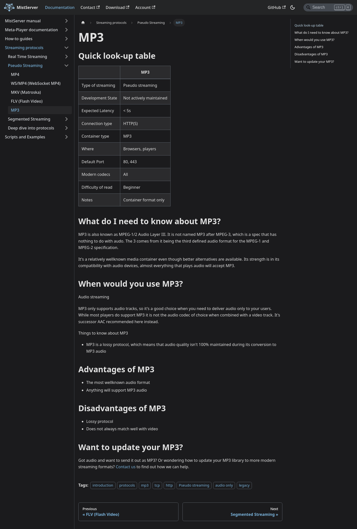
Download (117, 7)
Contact (90, 7)
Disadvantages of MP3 (311, 54)
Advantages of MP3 (309, 47)
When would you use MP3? (314, 39)
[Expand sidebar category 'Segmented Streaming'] (66, 119)
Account (145, 7)
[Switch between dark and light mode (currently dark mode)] (293, 7)
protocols (127, 485)
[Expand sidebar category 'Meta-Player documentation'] (66, 30)
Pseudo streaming (194, 485)
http (169, 485)
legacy (244, 485)
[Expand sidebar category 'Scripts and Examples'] (66, 137)
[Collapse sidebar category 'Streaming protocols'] (66, 48)
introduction (102, 485)
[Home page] (83, 23)
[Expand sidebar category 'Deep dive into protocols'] (66, 128)
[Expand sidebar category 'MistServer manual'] (66, 21)
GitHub (277, 7)
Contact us (126, 466)
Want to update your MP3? (314, 61)
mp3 (145, 485)
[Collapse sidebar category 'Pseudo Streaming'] (66, 65)
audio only (224, 485)
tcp (157, 485)
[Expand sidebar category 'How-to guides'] (66, 39)
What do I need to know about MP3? (321, 32)
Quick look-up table (309, 25)
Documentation (59, 7)
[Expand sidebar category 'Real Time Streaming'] (66, 57)
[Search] (328, 7)
